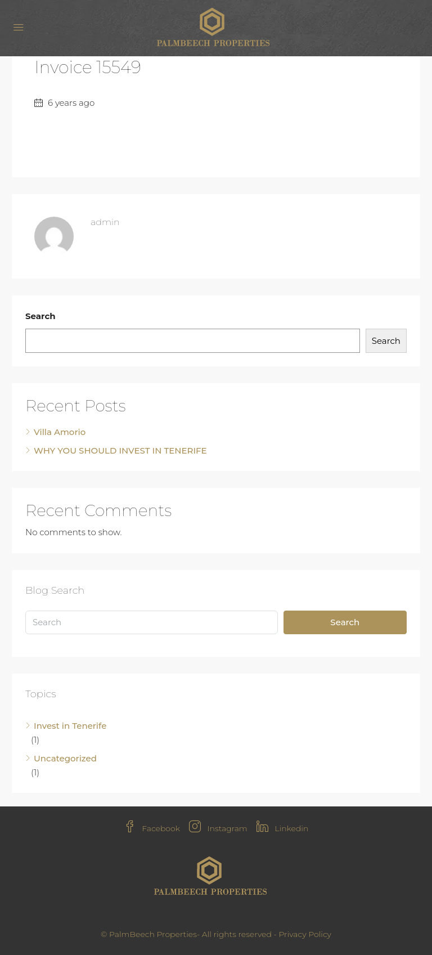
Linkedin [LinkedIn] (282, 828)
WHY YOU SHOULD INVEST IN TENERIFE (120, 450)
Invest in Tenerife (70, 725)
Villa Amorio (60, 432)
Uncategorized (65, 758)
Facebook (152, 828)
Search (40, 316)
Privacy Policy (304, 934)
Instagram (218, 828)
